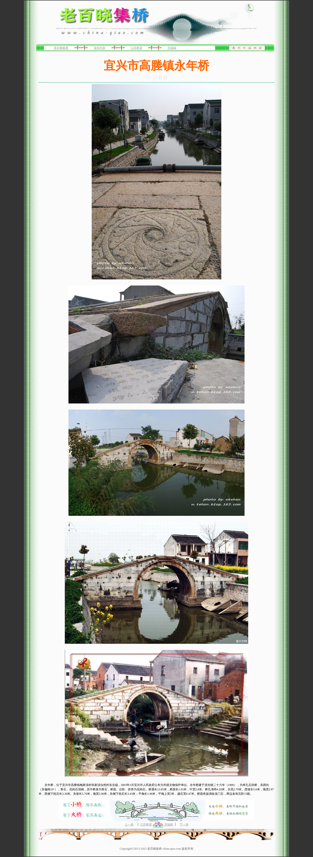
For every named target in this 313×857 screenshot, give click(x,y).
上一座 (129, 824)
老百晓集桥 (61, 48)
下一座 (184, 824)
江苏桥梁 (136, 48)
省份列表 (99, 48)
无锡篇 (172, 48)
